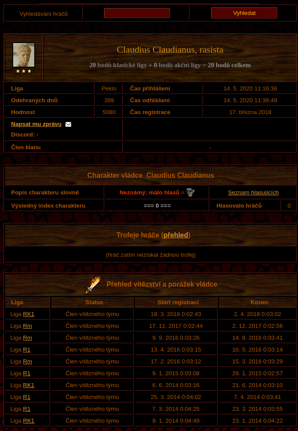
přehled (176, 235)
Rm (27, 326)
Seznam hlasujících (253, 192)
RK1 (28, 314)
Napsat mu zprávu (36, 124)
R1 (26, 349)
